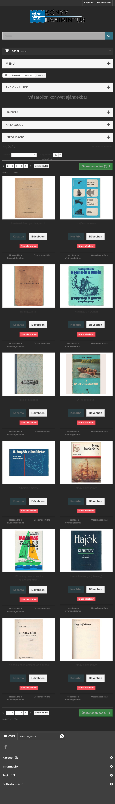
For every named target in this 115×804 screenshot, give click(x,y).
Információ (15, 137)
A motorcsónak (86, 399)
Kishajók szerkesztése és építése (29, 664)
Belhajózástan (28, 311)
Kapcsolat (89, 2)
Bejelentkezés (104, 2)
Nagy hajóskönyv (86, 488)
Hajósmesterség (29, 399)
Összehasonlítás (42, 255)
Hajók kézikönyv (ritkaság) (86, 576)
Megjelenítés (46, 154)
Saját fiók (9, 775)
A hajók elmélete (29, 488)
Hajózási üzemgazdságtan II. (28, 223)
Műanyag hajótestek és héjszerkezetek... (29, 578)
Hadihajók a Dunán (86, 311)
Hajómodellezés (86, 223)
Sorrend (6, 154)
